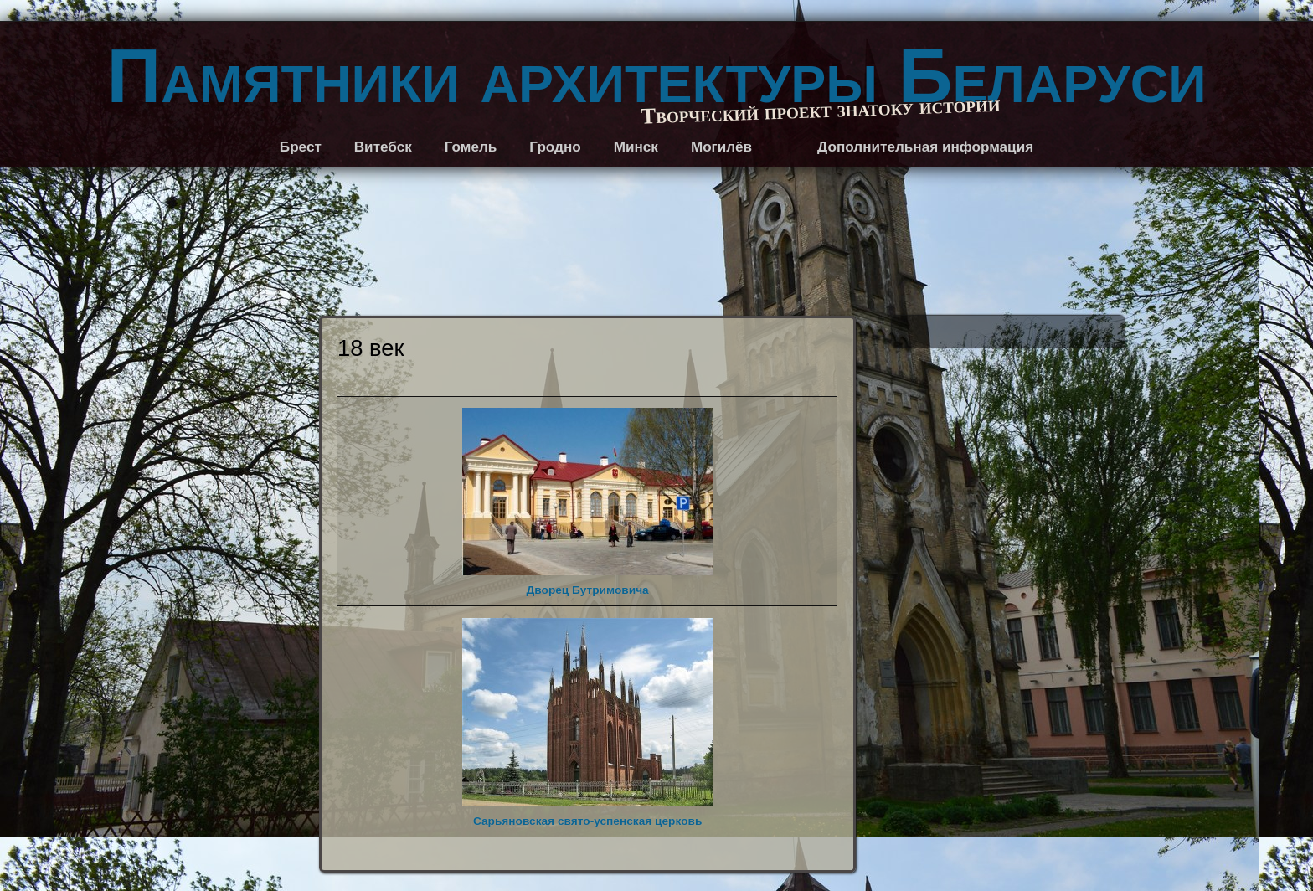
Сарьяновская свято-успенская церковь (587, 722)
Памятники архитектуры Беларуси (657, 76)
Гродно (554, 147)
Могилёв (721, 147)
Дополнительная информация (925, 147)
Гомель (471, 147)
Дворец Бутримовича (587, 502)
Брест (301, 147)
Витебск (383, 147)
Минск (636, 147)
